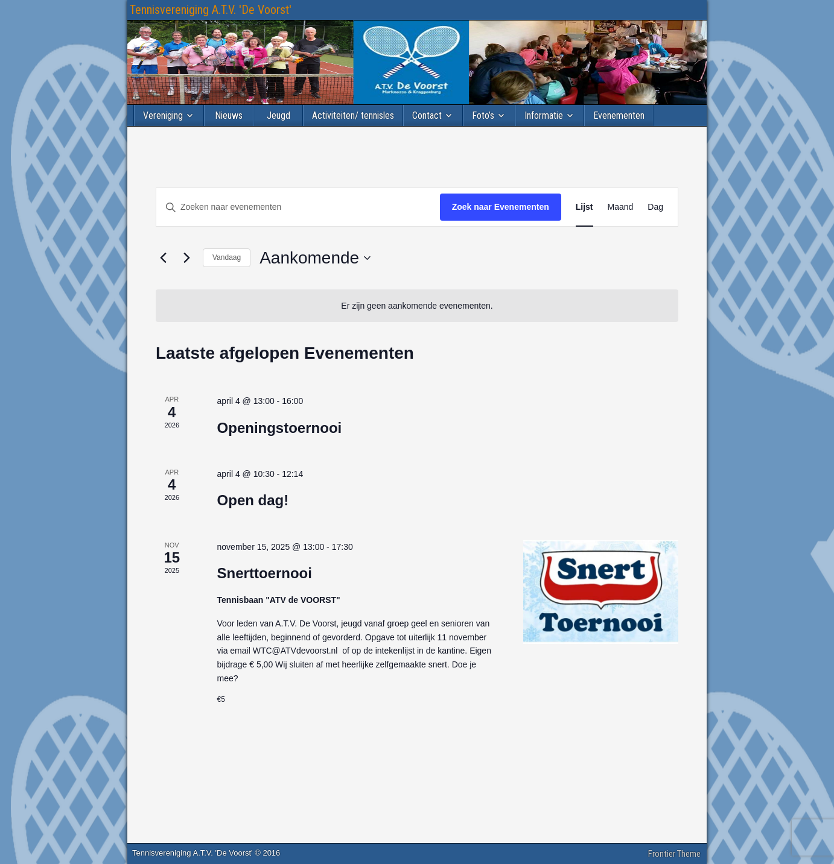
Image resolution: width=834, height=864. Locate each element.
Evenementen (619, 115)
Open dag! (253, 500)
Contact (427, 115)
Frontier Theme (674, 853)
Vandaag (226, 257)
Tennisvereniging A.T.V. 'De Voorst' (210, 9)
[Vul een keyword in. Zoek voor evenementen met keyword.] (298, 207)
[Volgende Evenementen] (186, 258)
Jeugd (278, 115)
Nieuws (229, 115)
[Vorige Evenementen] (163, 258)
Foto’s (483, 115)
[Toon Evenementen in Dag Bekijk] (655, 207)
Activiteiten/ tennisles (353, 115)
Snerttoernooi (264, 573)
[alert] (417, 306)
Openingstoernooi (279, 428)
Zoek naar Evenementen (500, 207)
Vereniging (163, 115)
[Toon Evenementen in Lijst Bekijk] (584, 207)
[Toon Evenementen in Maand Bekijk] (621, 207)
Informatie (543, 115)
